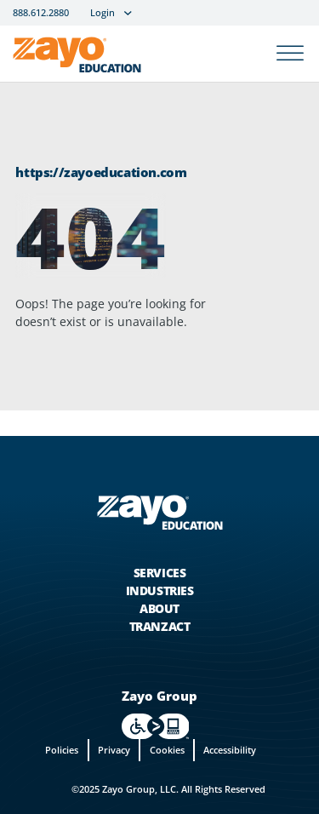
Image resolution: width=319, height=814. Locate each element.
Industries (160, 590)
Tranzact (160, 626)
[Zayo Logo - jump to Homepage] (159, 512)
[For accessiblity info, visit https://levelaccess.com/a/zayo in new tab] (156, 726)
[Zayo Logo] (77, 57)
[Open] (290, 54)
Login (102, 13)
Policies (61, 749)
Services (160, 573)
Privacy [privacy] (114, 749)
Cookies (167, 749)
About (159, 608)
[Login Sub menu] (128, 13)
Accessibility (229, 749)
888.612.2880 (41, 13)
